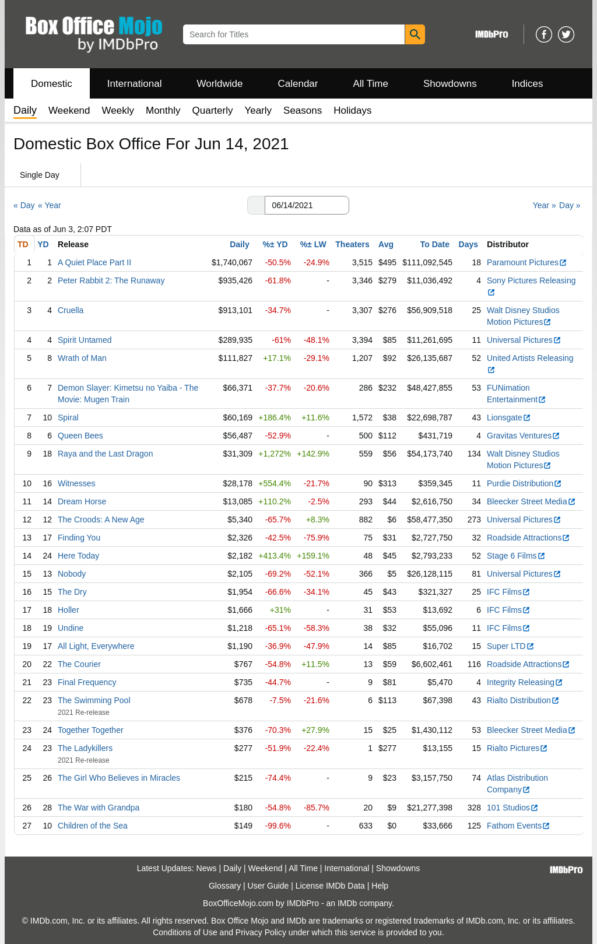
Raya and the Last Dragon (105, 453)
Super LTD (511, 646)
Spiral (68, 417)
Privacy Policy (261, 932)
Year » (544, 205)
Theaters (352, 244)
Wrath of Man (82, 358)
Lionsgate (509, 417)
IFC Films (509, 591)
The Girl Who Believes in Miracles (119, 777)
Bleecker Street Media (531, 501)
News (206, 868)
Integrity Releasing (525, 682)
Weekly (118, 110)
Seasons (302, 110)
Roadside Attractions (528, 537)
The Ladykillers (85, 748)
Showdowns (450, 83)
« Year (49, 205)
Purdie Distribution (524, 483)
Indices (527, 83)
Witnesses (77, 483)
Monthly (163, 110)
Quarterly (212, 110)
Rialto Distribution (523, 700)
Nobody (72, 573)
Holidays (352, 110)
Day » (570, 205)
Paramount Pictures (527, 262)
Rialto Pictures (517, 748)
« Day (24, 205)
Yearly (258, 110)
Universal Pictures (524, 340)
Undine (70, 628)
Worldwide (219, 83)
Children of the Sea (93, 825)
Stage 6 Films (516, 555)
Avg (386, 244)
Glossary (225, 885)
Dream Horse (82, 501)
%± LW (313, 244)
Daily (239, 244)
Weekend (69, 110)
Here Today (78, 555)
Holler (68, 610)
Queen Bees (80, 435)
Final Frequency (87, 682)
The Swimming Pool (94, 700)
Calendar (298, 83)
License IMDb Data (330, 885)
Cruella (70, 310)
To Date (434, 244)
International (134, 83)
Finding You (79, 537)
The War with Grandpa (98, 807)
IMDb (347, 903)
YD (42, 244)
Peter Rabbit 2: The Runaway (111, 280)
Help (379, 885)
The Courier (79, 664)
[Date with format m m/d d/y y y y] (307, 205)
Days (468, 244)
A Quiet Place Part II (94, 262)
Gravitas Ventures (523, 435)
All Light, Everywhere (96, 646)
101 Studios (513, 807)
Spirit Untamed (85, 340)
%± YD (274, 244)
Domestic (51, 83)
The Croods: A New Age (101, 519)
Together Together (91, 730)
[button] (256, 205)
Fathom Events (518, 825)
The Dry (72, 591)
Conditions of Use (185, 932)
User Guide (268, 885)
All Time (370, 83)
